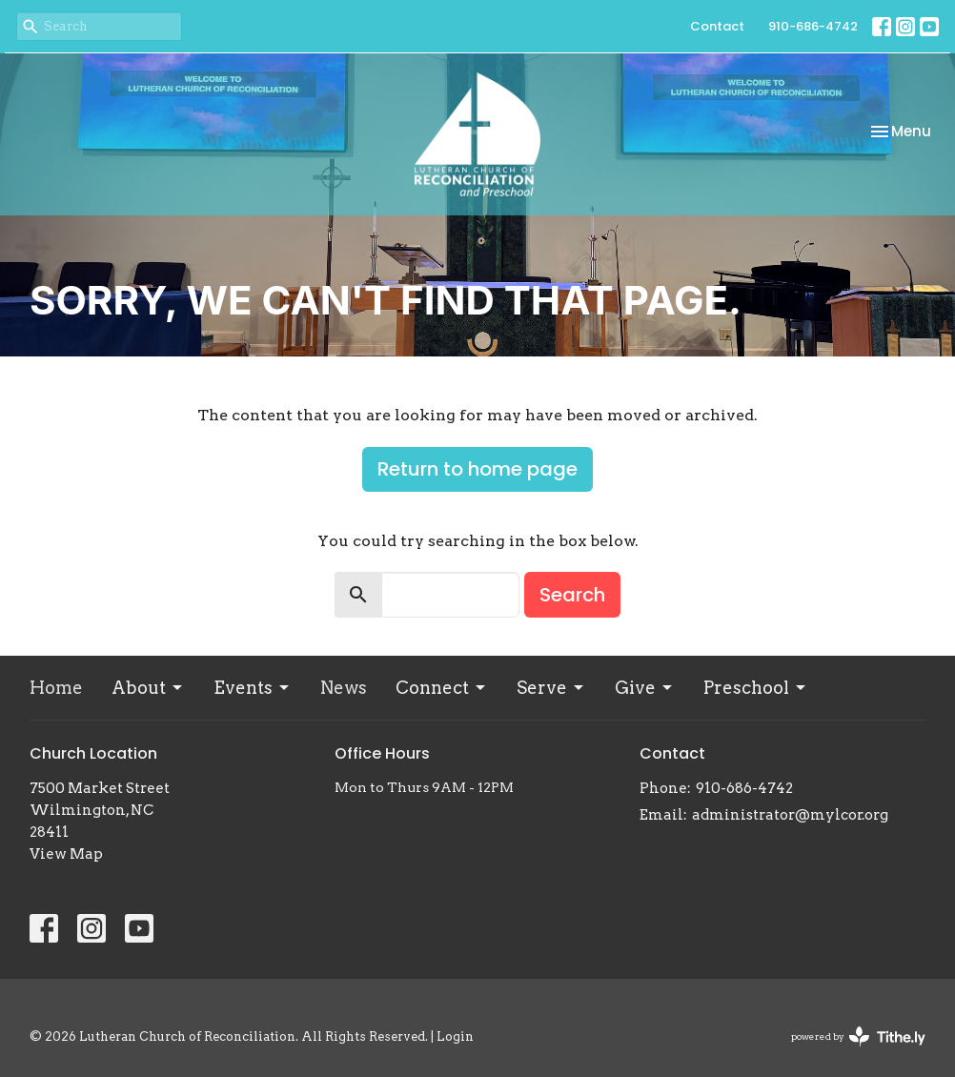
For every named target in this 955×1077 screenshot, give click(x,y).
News (343, 688)
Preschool (755, 688)
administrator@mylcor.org (790, 814)
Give (645, 688)
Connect (442, 688)
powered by (858, 1036)
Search (572, 594)
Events (252, 688)
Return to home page (477, 469)
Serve (551, 688)
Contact (717, 26)
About (148, 688)
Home (56, 688)
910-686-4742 (813, 26)
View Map (66, 854)
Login (455, 1036)
